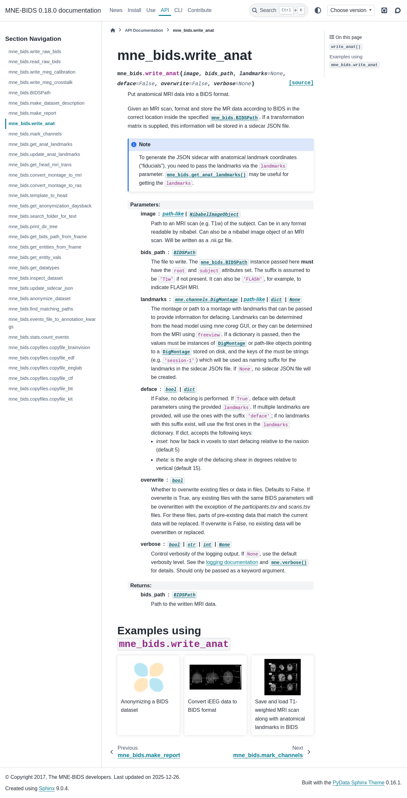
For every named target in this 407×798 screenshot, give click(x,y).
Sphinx (47, 788)
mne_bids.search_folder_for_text (42, 216)
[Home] (112, 30)
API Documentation (144, 30)
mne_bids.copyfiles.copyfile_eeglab (45, 367)
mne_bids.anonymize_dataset (39, 298)
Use (151, 10)
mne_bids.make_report (32, 113)
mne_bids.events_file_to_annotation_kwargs (52, 323)
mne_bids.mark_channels (35, 133)
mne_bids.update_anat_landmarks (44, 154)
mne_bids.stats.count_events (38, 337)
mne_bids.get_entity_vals (34, 257)
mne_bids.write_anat (31, 123)
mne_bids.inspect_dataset (35, 278)
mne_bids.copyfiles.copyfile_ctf (40, 378)
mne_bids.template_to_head (37, 195)
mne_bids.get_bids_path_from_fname (47, 236)
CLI (178, 10)
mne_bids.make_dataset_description (46, 103)
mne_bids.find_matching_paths (40, 308)
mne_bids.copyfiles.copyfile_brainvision (49, 347)
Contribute (200, 10)
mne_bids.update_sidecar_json (40, 288)
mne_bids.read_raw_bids (34, 61)
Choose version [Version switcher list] (349, 10)
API (165, 10)
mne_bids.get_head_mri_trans (39, 164)
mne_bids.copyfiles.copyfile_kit (40, 399)
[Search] (278, 10)
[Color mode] (318, 10)
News (116, 10)
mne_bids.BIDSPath (29, 92)
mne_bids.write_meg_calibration (41, 72)
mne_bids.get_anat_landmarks (40, 144)
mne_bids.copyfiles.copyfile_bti (40, 388)
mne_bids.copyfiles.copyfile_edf (41, 357)
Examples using (354, 61)
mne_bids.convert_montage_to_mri (45, 175)
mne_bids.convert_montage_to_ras (45, 185)
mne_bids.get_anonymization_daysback (49, 205)
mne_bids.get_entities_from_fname (44, 247)
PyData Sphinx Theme (359, 782)
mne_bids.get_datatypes (33, 267)
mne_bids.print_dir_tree (32, 226)
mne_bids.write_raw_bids (34, 51)
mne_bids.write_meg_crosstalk (40, 82)
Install (134, 10)
